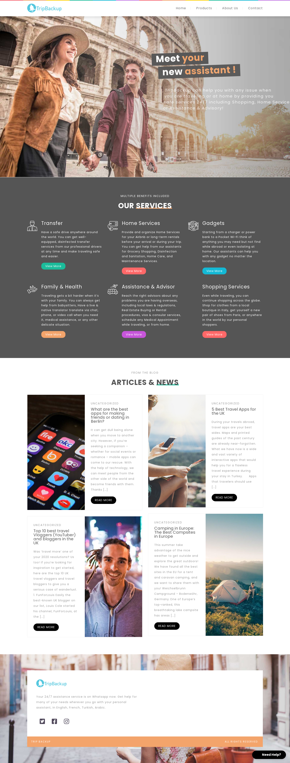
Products (204, 8)
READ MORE (103, 500)
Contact (255, 8)
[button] (269, 755)
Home (181, 8)
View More (53, 266)
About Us (230, 8)
